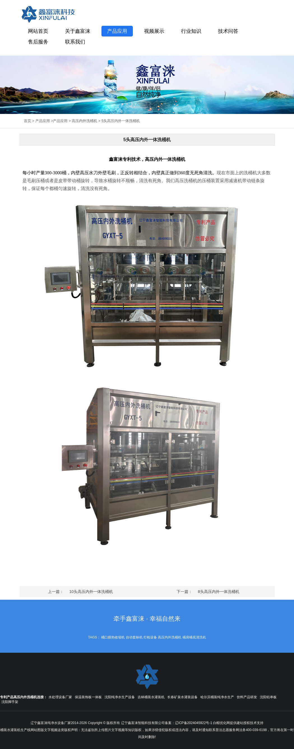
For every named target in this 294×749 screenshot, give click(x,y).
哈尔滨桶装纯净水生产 (217, 697)
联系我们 (75, 42)
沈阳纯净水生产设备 (120, 697)
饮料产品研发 (247, 697)
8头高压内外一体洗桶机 (218, 591)
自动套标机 (134, 637)
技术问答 (228, 31)
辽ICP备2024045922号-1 (193, 723)
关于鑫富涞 (77, 31)
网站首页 (38, 31)
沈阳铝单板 (268, 697)
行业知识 (191, 31)
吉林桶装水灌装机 (151, 697)
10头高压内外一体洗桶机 (91, 591)
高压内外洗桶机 (84, 121)
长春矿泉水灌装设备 (182, 697)
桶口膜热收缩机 (113, 637)
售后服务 (38, 42)
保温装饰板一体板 (88, 697)
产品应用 (117, 31)
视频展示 (154, 31)
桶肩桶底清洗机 (194, 637)
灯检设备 (150, 637)
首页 (27, 121)
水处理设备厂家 (60, 697)
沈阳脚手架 (9, 702)
